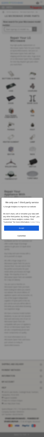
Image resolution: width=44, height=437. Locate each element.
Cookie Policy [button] (35, 222)
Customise (21, 236)
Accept (21, 228)
